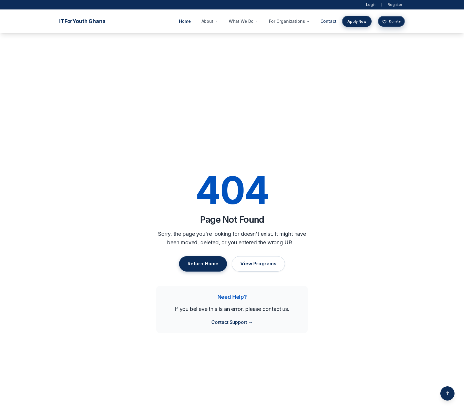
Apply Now (356, 21)
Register (395, 4)
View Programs (258, 264)
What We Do (243, 21)
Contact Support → (232, 322)
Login (371, 4)
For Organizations (289, 21)
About (210, 21)
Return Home (203, 264)
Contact (328, 21)
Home (185, 21)
